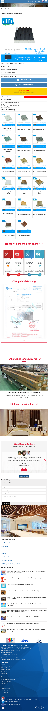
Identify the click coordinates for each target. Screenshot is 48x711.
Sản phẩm (11, 8)
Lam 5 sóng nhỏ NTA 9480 (24, 171)
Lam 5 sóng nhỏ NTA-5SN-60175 (24, 192)
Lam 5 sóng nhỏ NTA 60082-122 (8, 150)
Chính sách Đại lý (5, 683)
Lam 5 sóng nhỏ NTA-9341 (24, 214)
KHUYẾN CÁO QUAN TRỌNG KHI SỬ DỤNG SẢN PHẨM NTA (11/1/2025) (24, 578)
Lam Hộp (3, 553)
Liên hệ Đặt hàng (24, 80)
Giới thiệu (9, 699)
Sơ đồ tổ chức (4, 671)
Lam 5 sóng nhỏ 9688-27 (24, 235)
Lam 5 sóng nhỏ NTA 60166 (39, 129)
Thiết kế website (4, 704)
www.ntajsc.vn (9, 657)
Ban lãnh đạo (4, 673)
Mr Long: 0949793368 (11, 654)
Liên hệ (35, 699)
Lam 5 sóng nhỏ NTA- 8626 (8, 235)
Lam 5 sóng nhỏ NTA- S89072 (8, 192)
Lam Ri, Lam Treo (5, 556)
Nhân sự (3, 664)
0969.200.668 (37, 1)
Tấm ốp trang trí (5, 543)
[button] (23, 340)
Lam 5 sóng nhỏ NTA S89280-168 (8, 129)
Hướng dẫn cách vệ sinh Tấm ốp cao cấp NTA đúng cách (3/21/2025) (23, 616)
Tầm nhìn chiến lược (5, 669)
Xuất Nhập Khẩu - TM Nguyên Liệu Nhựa (11, 563)
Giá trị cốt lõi (4, 667)
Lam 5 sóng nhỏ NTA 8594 (39, 171)
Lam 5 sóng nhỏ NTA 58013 (39, 150)
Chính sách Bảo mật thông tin (8, 685)
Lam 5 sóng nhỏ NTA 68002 (23, 129)
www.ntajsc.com (17, 657)
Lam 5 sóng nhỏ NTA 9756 (8, 171)
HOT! (9, 107)
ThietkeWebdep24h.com (15, 704)
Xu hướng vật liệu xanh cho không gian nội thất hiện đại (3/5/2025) (23, 623)
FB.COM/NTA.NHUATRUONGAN (18, 659)
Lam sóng (4, 549)
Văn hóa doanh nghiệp (6, 666)
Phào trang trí (4, 546)
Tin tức (30, 699)
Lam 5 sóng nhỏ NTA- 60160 (8, 214)
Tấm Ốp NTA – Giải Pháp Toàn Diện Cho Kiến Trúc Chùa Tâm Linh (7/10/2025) (25, 591)
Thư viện (26, 699)
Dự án (14, 699)
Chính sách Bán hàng (6, 681)
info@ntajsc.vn (7, 656)
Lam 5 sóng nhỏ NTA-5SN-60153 (39, 192)
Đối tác (2, 675)
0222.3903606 (6, 650)
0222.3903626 (16, 650)
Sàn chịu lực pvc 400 (6, 560)
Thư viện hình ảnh (5, 676)
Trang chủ (3, 8)
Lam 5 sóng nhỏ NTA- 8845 (39, 214)
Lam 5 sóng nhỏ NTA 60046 (23, 150)
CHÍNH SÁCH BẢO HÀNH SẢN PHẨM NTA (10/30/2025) (20, 584)
